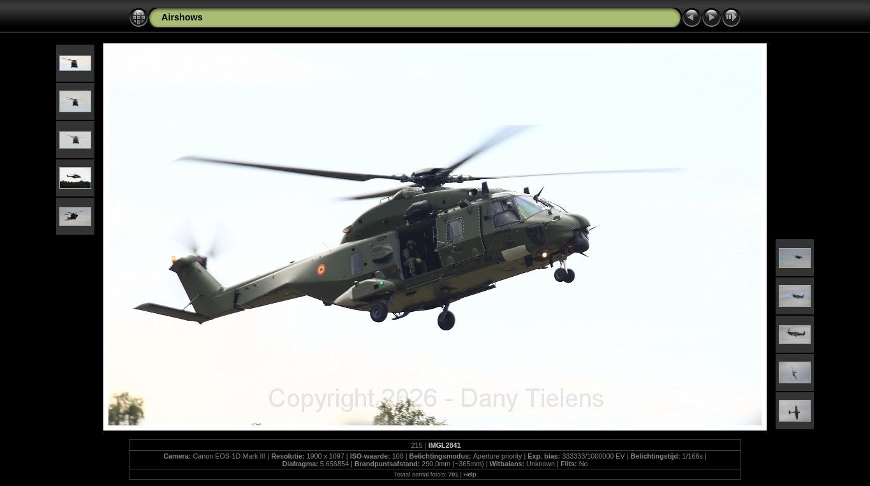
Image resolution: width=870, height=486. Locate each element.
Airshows (182, 17)
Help (470, 474)
